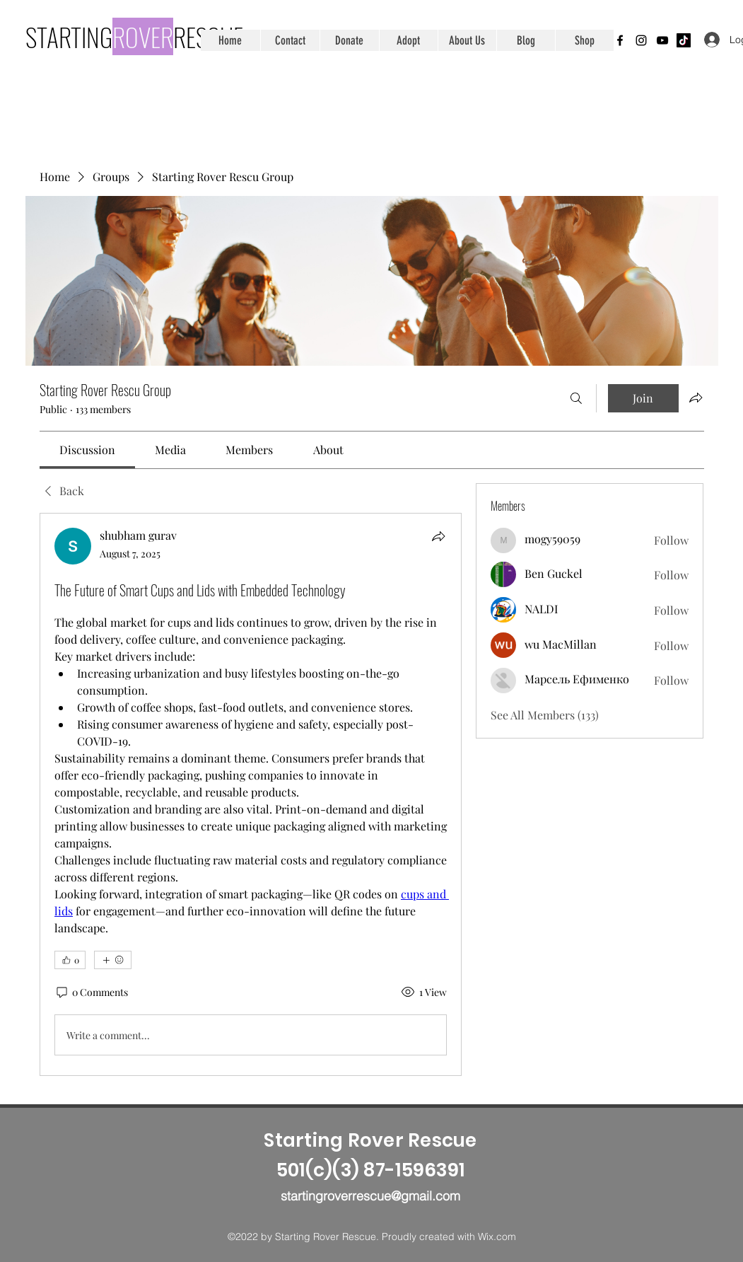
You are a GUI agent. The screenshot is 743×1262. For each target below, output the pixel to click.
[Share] (438, 536)
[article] (251, 794)
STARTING (68, 36)
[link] (87, 449)
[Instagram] (641, 40)
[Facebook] (620, 40)
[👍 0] (70, 960)
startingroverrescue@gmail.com (370, 1196)
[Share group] (695, 397)
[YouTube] (662, 40)
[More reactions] (112, 960)
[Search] (576, 398)
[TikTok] (684, 40)
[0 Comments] (91, 992)
